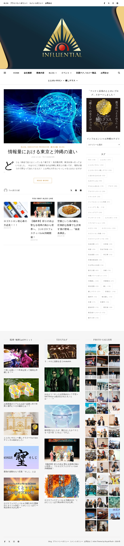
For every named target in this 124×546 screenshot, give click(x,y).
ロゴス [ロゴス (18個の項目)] (92, 228)
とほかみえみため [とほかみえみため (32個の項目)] (96, 175)
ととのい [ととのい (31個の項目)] (105, 160)
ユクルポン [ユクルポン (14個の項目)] (111, 218)
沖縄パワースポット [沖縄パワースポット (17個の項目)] (97, 276)
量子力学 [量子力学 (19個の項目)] (93, 318)
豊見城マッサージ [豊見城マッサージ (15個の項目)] (96, 312)
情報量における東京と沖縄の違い (43, 151)
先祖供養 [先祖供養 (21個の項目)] (93, 244)
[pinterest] (117, 3)
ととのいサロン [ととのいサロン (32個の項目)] (96, 165)
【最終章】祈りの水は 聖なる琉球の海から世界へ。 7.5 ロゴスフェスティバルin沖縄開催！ (42, 229)
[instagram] (113, 3)
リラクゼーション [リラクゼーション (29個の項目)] (96, 223)
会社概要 (28, 73)
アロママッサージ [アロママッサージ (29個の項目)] (96, 191)
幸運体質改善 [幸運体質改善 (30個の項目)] (95, 260)
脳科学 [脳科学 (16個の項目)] (92, 297)
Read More (43, 180)
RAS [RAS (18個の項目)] (92, 160)
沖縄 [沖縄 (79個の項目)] (107, 270)
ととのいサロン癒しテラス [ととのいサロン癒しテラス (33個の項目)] (100, 170)
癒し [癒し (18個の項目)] (107, 286)
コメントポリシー (36, 3)
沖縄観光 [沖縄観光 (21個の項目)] (108, 281)
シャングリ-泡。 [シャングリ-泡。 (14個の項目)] (96, 207)
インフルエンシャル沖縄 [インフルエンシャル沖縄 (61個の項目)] (99, 202)
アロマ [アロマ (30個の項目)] (112, 186)
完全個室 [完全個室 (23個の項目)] (93, 254)
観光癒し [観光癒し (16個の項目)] (107, 297)
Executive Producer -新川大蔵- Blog (46, 147)
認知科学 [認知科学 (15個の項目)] (93, 307)
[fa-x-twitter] (109, 3)
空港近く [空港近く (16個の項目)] (110, 291)
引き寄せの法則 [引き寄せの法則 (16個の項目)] (96, 265)
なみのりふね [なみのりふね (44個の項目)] (95, 181)
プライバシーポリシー (19, 3)
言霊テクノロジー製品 (86, 73)
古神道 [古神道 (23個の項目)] (107, 244)
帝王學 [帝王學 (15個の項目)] (107, 254)
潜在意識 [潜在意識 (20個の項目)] (93, 286)
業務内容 (40, 73)
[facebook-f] (104, 3)
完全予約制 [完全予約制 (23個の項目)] (106, 249)
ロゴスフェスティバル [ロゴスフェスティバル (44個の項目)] (98, 239)
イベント (65, 73)
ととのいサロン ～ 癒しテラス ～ (63, 80)
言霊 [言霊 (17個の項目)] (92, 302)
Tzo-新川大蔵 (14, 190)
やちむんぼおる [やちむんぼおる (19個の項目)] (96, 186)
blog (6, 3)
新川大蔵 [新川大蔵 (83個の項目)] (93, 270)
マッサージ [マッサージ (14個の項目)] (94, 218)
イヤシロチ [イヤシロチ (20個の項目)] (94, 197)
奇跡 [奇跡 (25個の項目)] (92, 249)
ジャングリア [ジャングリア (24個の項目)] (95, 212)
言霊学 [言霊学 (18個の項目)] (104, 302)
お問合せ (48, 3)
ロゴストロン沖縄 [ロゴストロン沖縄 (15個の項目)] (96, 233)
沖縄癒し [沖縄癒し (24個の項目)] (93, 281)
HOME (16, 73)
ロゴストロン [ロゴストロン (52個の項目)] (109, 228)
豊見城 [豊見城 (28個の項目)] (107, 307)
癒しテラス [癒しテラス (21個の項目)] (94, 291)
